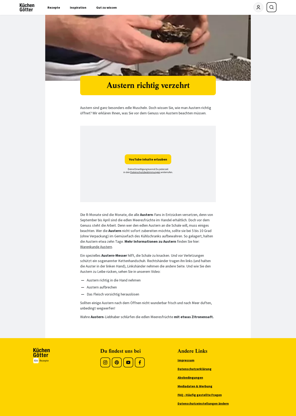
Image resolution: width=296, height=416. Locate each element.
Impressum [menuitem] (186, 360)
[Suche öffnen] (271, 7)
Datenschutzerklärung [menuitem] (195, 369)
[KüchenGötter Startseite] (27, 7)
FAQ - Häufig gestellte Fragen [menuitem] (200, 395)
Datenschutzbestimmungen (145, 172)
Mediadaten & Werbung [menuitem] (195, 386)
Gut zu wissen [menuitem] (106, 7)
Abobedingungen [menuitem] (190, 377)
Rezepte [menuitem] (53, 7)
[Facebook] (140, 362)
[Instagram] (105, 362)
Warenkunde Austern (96, 246)
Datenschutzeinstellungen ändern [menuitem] (203, 403)
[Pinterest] (117, 362)
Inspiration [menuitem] (78, 7)
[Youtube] (128, 362)
